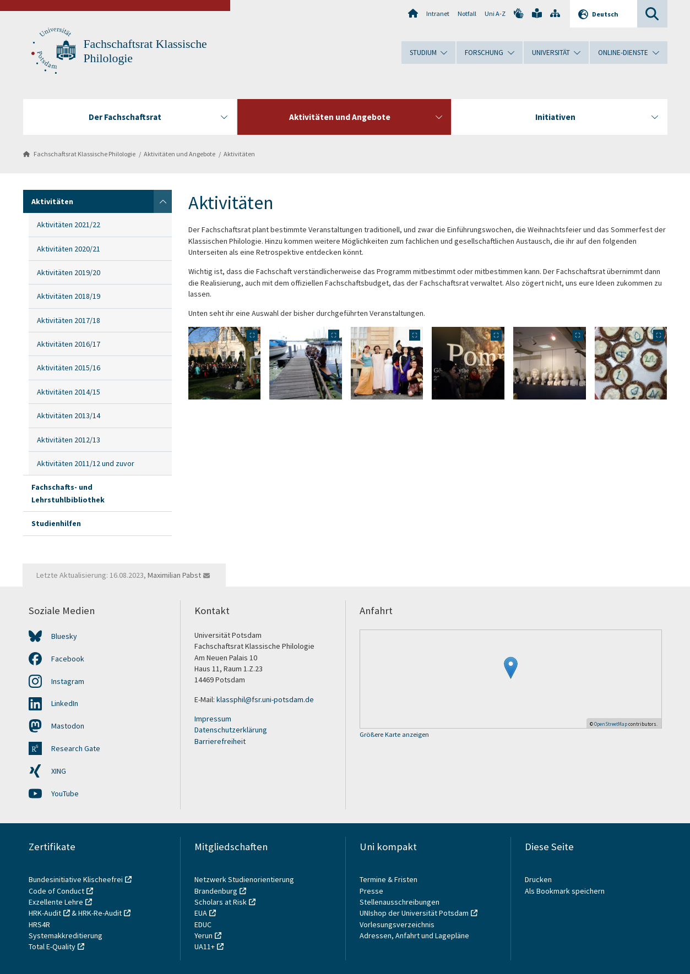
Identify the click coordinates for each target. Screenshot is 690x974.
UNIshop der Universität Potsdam (414, 913)
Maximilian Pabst (174, 575)
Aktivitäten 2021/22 (68, 224)
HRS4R (39, 924)
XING (58, 771)
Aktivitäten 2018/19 (68, 296)
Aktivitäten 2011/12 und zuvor (85, 463)
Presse (372, 891)
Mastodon (67, 726)
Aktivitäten (239, 154)
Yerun (203, 935)
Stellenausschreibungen (399, 902)
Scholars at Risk (220, 902)
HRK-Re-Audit (100, 913)
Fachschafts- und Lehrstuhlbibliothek (68, 493)
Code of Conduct (56, 891)
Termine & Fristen (389, 879)
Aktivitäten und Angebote (179, 154)
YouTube (65, 793)
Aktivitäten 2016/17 (68, 344)
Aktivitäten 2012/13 (68, 440)
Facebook (67, 659)
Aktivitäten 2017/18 (68, 320)
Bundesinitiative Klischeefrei (76, 879)
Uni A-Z (495, 13)
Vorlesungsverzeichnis (398, 924)
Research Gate (75, 748)
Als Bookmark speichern (565, 891)
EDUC (202, 924)
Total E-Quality (52, 946)
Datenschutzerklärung (230, 730)
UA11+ (204, 946)
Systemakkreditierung (65, 935)
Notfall (467, 13)
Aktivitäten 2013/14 (68, 415)
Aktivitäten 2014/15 (68, 392)
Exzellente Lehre (56, 902)
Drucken (538, 879)
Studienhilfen (56, 523)
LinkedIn (64, 703)
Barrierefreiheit (220, 741)
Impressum (212, 719)
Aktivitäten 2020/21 (68, 249)
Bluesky (64, 636)
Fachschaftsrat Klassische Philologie (84, 154)
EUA (200, 913)
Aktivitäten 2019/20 (68, 272)
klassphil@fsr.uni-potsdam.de (265, 699)
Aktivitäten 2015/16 (68, 368)
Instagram (67, 681)
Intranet (437, 13)
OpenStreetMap (610, 724)
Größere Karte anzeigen (394, 734)
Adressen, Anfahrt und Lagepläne (414, 935)
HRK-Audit (45, 913)
